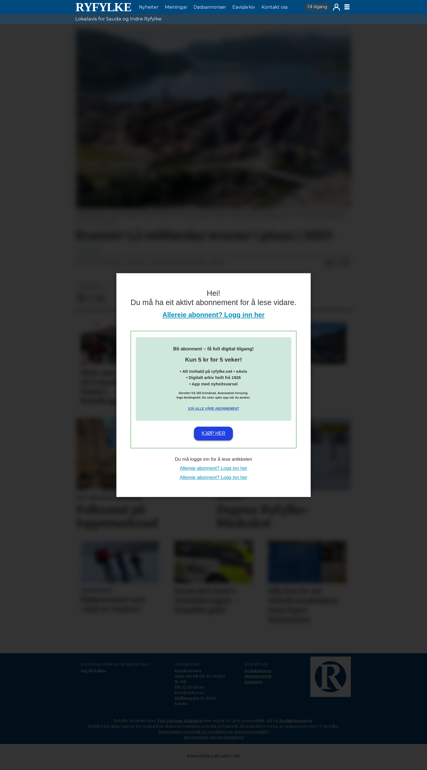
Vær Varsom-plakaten (179, 726)
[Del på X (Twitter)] (337, 268)
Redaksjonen (257, 676)
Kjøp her (213, 433)
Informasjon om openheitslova (213, 742)
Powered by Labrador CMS (213, 761)
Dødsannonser (209, 7)
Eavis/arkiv (243, 7)
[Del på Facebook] (328, 268)
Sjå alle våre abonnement (213, 409)
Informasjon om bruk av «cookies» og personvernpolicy (213, 737)
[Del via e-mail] (346, 268)
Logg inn (336, 7)
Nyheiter (148, 7)
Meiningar (176, 7)
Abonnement (258, 681)
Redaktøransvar (295, 726)
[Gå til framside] (103, 7)
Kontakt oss (275, 7)
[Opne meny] (347, 7)
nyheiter (90, 291)
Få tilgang (317, 6)
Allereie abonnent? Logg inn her (213, 314)
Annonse (253, 687)
